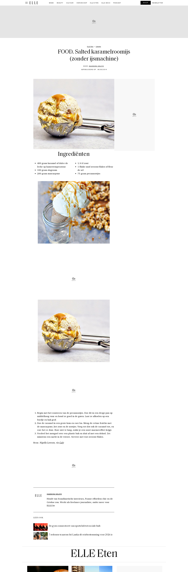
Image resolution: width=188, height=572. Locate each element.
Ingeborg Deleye (96, 66)
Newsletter (157, 3)
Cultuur (69, 3)
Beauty (60, 3)
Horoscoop (82, 3)
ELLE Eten (94, 3)
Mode (51, 3)
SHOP (145, 2)
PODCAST (117, 3)
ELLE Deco (106, 3)
